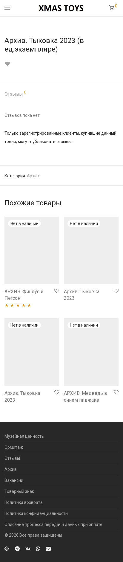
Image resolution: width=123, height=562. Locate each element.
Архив (33, 175)
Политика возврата (23, 502)
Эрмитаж (13, 447)
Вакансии (13, 480)
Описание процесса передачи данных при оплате (53, 524)
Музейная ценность (24, 436)
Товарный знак (19, 491)
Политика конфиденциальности (36, 513)
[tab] (61, 94)
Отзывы (15, 93)
